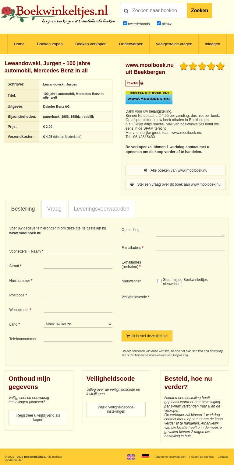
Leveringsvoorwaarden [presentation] (101, 209)
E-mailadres (131, 248)
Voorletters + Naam (25, 251)
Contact (223, 456)
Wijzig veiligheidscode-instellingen (116, 409)
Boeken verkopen (91, 44)
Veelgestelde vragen (174, 44)
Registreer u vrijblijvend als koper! (38, 417)
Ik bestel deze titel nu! (147, 336)
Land (13, 324)
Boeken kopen (50, 44)
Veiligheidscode (134, 297)
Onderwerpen (131, 44)
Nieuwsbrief (131, 281)
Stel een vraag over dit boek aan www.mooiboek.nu (175, 184)
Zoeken (199, 10)
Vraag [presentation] (54, 209)
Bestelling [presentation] (23, 209)
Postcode (16, 295)
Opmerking (131, 230)
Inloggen (212, 44)
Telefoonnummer (22, 339)
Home (19, 44)
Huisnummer (19, 280)
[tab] (23, 209)
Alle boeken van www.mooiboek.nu (175, 170)
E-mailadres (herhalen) (131, 264)
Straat (14, 266)
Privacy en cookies (201, 456)
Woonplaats (18, 310)
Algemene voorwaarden (150, 355)
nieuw (166, 24)
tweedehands (139, 24)
